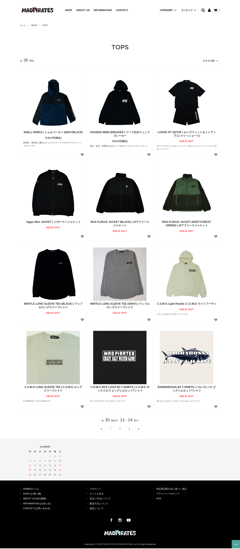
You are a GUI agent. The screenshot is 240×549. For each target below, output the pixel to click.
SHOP (68, 10)
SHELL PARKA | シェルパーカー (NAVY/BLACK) (53, 131)
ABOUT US (83, 10)
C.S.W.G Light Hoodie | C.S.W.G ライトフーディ (186, 303)
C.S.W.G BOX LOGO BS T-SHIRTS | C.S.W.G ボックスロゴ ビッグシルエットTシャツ (119, 389)
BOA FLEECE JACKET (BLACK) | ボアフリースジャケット (120, 223)
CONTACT (122, 10)
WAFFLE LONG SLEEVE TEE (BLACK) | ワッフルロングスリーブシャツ (53, 305)
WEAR (34, 25)
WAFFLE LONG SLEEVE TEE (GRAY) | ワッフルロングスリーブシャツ (120, 305)
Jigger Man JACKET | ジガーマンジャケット (53, 221)
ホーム (23, 25)
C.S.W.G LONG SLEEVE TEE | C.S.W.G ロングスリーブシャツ (53, 389)
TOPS (45, 25)
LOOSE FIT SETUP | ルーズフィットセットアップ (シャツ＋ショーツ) (187, 133)
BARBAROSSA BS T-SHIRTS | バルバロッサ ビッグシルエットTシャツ (187, 389)
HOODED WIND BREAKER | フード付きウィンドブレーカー (120, 133)
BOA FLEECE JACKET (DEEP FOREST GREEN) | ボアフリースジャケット (186, 223)
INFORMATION (103, 10)
